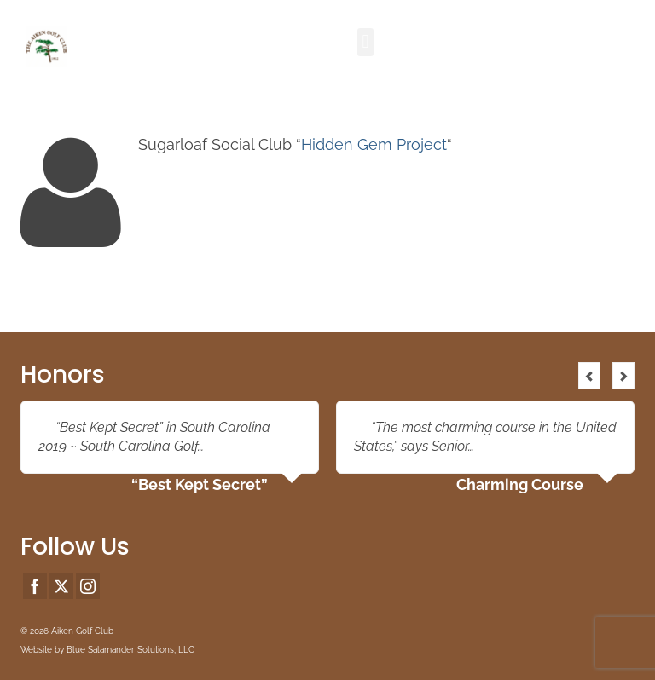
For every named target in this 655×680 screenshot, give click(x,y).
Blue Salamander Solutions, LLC (130, 649)
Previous (589, 375)
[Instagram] (88, 586)
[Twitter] (61, 586)
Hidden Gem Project (374, 144)
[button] (365, 42)
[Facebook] (35, 586)
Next (623, 375)
